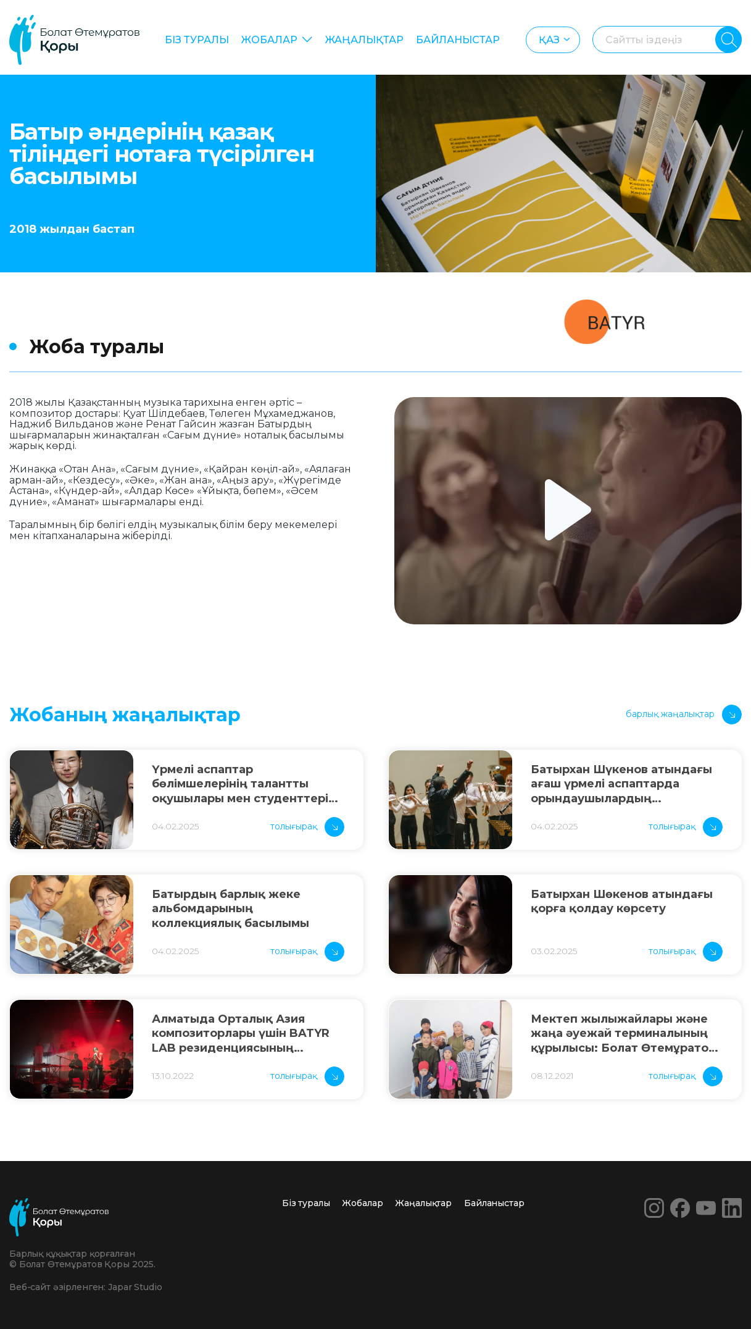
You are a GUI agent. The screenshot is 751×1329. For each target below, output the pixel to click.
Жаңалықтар (364, 40)
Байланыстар (458, 40)
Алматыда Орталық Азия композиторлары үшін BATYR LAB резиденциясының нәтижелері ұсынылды (241, 1033)
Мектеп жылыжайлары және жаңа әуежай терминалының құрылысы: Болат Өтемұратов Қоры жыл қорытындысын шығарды (623, 1033)
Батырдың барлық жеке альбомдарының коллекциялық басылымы (230, 908)
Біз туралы (197, 40)
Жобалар (269, 40)
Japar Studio (135, 1287)
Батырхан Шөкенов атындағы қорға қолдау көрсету (622, 901)
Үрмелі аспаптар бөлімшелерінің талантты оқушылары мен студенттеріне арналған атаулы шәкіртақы (247, 784)
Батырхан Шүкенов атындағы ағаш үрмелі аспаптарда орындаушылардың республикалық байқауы (621, 784)
